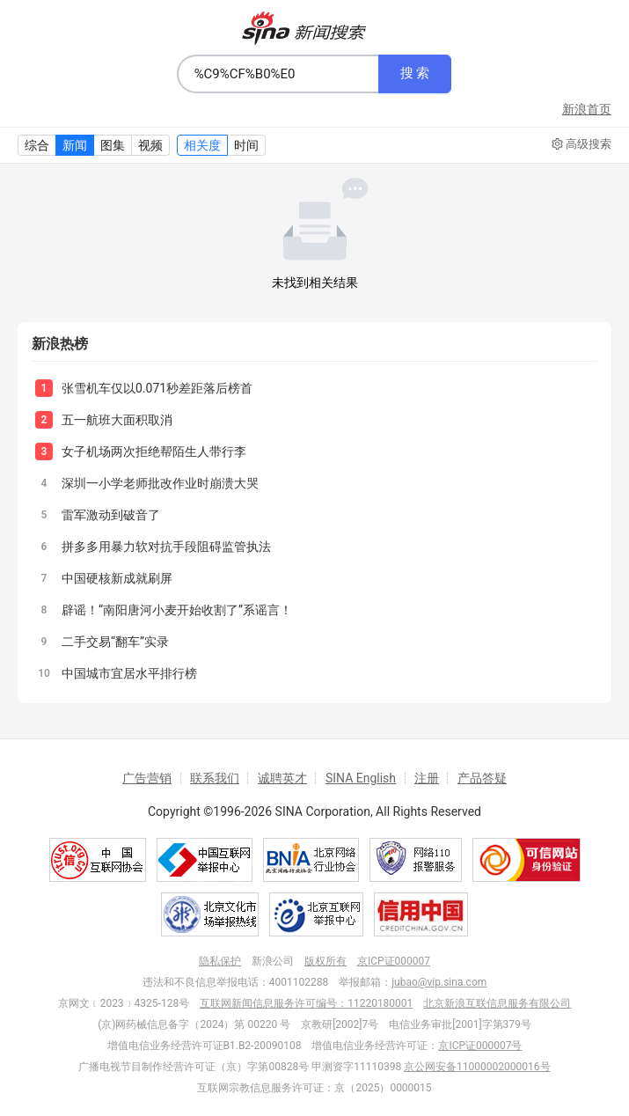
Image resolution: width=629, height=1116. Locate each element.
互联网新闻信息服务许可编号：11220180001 (306, 1003)
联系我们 (214, 778)
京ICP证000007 (393, 961)
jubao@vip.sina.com (438, 982)
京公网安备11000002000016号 (477, 1067)
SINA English (360, 778)
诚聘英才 (282, 778)
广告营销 (147, 778)
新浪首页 (586, 109)
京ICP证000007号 (480, 1045)
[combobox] (278, 74)
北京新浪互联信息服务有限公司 (497, 1003)
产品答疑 (482, 778)
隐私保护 (220, 961)
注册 (426, 778)
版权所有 (325, 961)
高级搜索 (581, 144)
